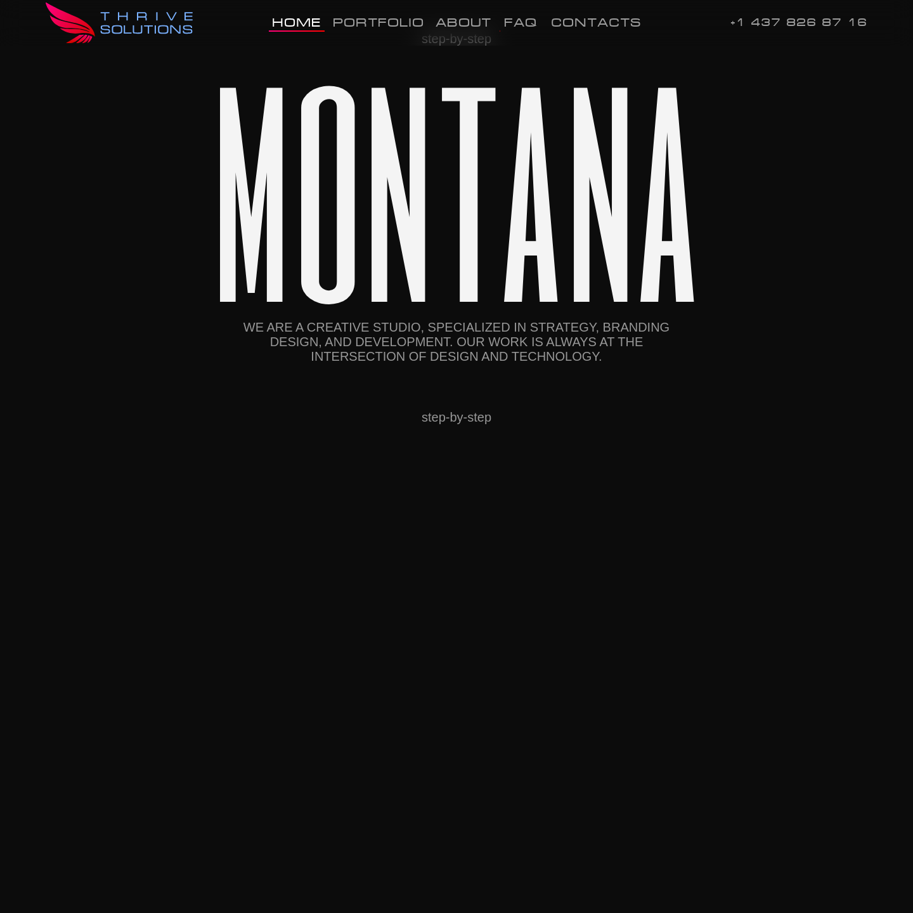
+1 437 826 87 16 (798, 22)
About (463, 22)
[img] (121, 23)
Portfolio (378, 22)
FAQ (521, 22)
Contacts (596, 22)
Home (296, 22)
